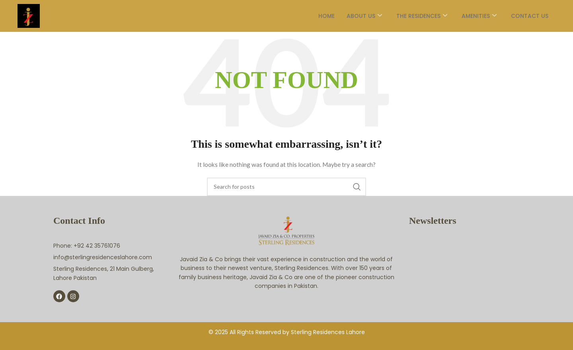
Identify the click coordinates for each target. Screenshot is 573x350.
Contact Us (524, 16)
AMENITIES (473, 16)
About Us (359, 16)
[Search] (286, 187)
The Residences (416, 16)
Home (321, 16)
